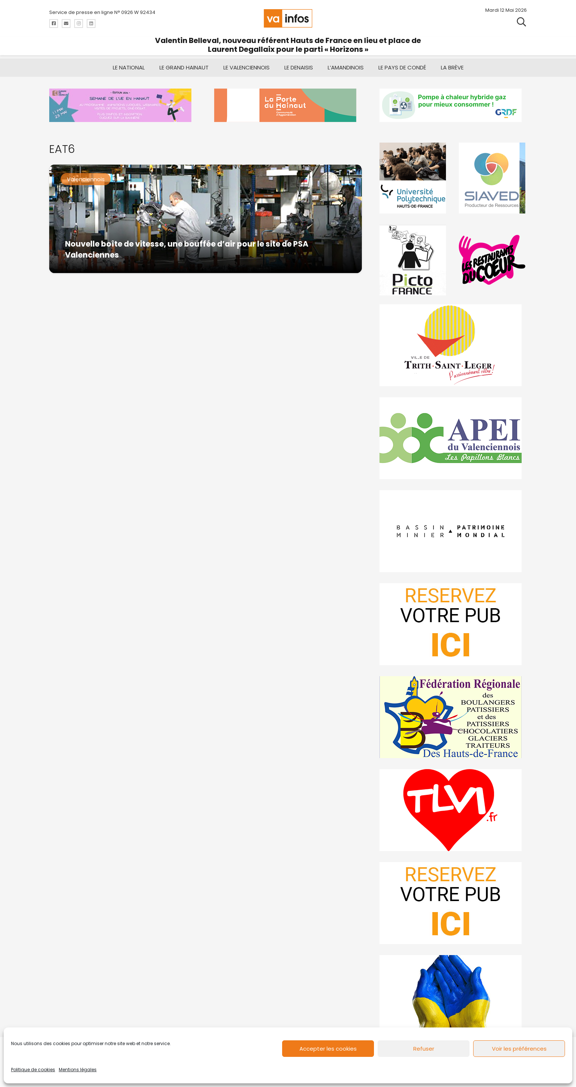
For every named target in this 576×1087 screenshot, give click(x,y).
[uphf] (413, 178)
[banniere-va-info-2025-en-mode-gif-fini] (453, 105)
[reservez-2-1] (453, 903)
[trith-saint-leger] (453, 345)
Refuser (423, 1048)
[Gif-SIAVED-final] (492, 178)
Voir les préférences (519, 1048)
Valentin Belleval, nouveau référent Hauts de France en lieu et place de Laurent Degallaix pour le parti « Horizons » (288, 44)
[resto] (492, 260)
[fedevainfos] (453, 717)
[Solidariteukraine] (453, 996)
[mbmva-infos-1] (453, 531)
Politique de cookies (33, 1069)
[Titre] (53, 23)
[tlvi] (453, 810)
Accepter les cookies (328, 1048)
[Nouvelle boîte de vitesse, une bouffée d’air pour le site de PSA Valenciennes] (205, 219)
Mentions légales (78, 1069)
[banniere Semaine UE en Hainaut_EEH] (123, 105)
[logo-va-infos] (288, 18)
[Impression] (453, 438)
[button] (521, 22)
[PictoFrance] (413, 260)
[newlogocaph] (287, 105)
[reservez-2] (453, 624)
